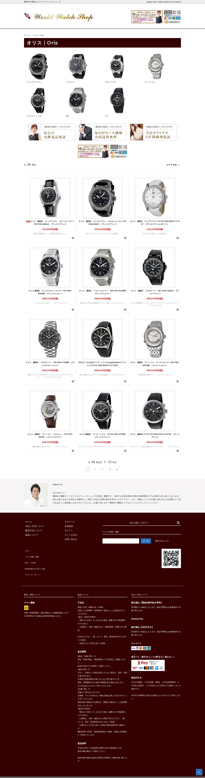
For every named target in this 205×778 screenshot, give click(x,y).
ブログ (27, 549)
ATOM (32, 558)
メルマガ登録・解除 (33, 553)
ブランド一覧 (112, 24)
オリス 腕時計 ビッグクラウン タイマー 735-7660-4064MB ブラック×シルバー (50, 291)
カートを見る (153, 24)
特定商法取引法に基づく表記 (37, 562)
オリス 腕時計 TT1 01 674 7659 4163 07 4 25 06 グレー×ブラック (155, 434)
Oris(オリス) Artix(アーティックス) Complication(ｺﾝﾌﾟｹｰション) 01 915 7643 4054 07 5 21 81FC (102, 362)
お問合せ (173, 24)
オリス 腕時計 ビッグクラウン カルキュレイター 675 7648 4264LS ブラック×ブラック (102, 221)
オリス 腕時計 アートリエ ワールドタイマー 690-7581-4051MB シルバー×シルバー (155, 362)
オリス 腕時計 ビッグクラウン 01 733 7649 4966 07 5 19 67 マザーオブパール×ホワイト (155, 221)
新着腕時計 (51, 24)
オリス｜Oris (38, 35)
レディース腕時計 (92, 24)
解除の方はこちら (163, 539)
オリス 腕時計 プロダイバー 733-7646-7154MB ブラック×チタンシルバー (50, 362)
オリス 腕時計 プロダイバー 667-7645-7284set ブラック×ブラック (155, 291)
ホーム (31, 24)
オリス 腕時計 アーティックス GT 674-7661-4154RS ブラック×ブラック (103, 434)
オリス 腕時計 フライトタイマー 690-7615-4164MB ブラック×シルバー (103, 291)
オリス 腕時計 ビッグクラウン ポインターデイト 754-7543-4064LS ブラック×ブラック (50, 221)
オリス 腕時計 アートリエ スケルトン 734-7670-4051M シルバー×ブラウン (50, 434)
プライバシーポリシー (34, 566)
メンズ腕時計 (72, 24)
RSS (26, 558)
